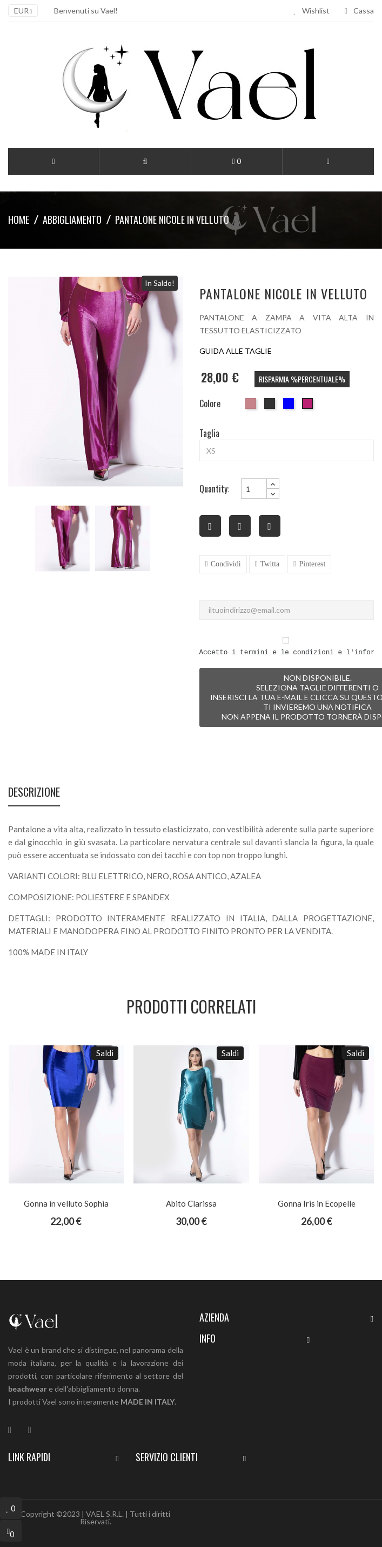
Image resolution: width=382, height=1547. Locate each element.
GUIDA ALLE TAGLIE (235, 350)
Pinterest (312, 564)
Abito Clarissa (191, 1203)
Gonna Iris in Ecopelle (317, 1203)
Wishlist (311, 10)
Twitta (270, 564)
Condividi (226, 564)
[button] (144, 161)
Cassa (359, 10)
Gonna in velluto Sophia (66, 1203)
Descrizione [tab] (34, 793)
